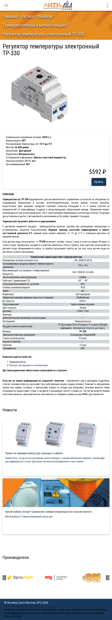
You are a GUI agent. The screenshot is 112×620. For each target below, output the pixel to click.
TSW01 (80, 311)
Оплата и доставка (95, 328)
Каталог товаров (36, 16)
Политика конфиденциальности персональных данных (32, 606)
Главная (10, 16)
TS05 (86, 311)
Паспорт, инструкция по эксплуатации (28, 365)
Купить (98, 182)
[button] (69, 61)
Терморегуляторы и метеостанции (34, 25)
